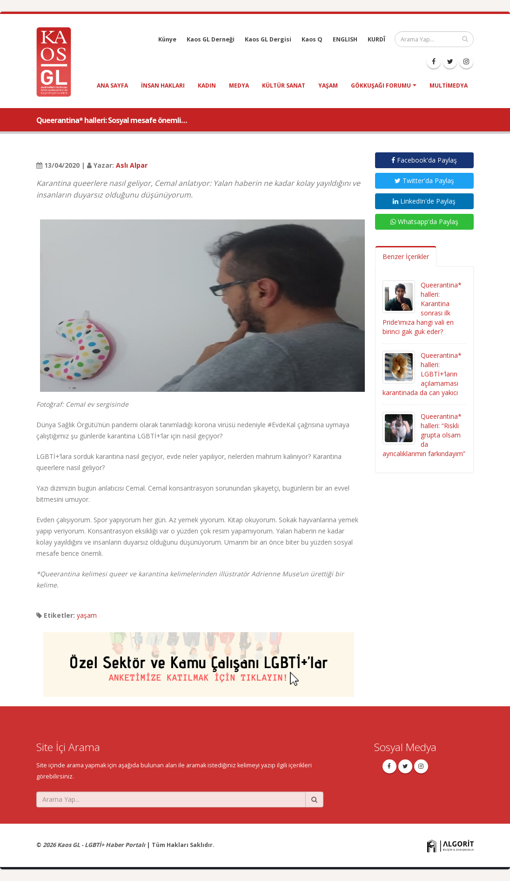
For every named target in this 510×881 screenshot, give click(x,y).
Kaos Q (312, 39)
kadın (207, 85)
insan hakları (163, 85)
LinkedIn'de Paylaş (424, 201)
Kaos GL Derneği (211, 39)
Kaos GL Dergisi (268, 39)
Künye (167, 39)
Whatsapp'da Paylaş (424, 221)
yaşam (328, 85)
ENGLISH (345, 39)
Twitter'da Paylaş (424, 180)
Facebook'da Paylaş (424, 160)
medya (239, 85)
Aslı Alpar (132, 165)
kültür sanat (283, 85)
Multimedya (448, 85)
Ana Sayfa (112, 85)
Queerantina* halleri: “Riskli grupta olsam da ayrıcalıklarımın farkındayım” (423, 435)
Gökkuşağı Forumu (381, 85)
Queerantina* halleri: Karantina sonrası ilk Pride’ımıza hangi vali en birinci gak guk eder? (422, 308)
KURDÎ (376, 39)
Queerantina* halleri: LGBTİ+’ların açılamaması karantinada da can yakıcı (422, 374)
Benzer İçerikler (405, 256)
